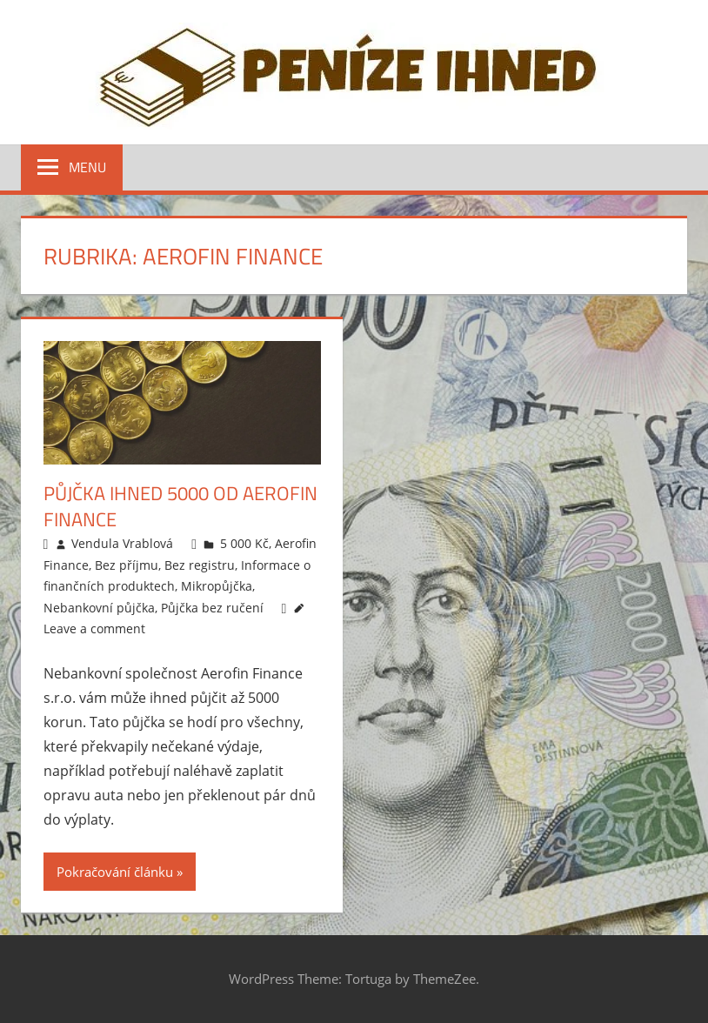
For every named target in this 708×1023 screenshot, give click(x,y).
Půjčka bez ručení (212, 607)
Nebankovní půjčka (99, 607)
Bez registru (199, 565)
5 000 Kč (244, 543)
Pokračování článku (115, 871)
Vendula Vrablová (122, 543)
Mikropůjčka (216, 586)
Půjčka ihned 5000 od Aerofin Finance (180, 506)
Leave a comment (94, 628)
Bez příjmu (126, 565)
